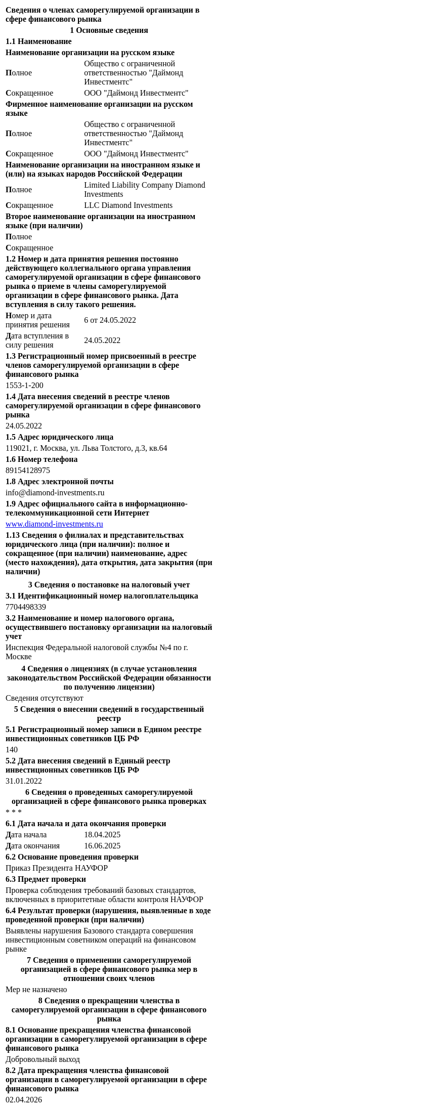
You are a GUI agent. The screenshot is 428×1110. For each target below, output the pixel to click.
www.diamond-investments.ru (54, 524)
